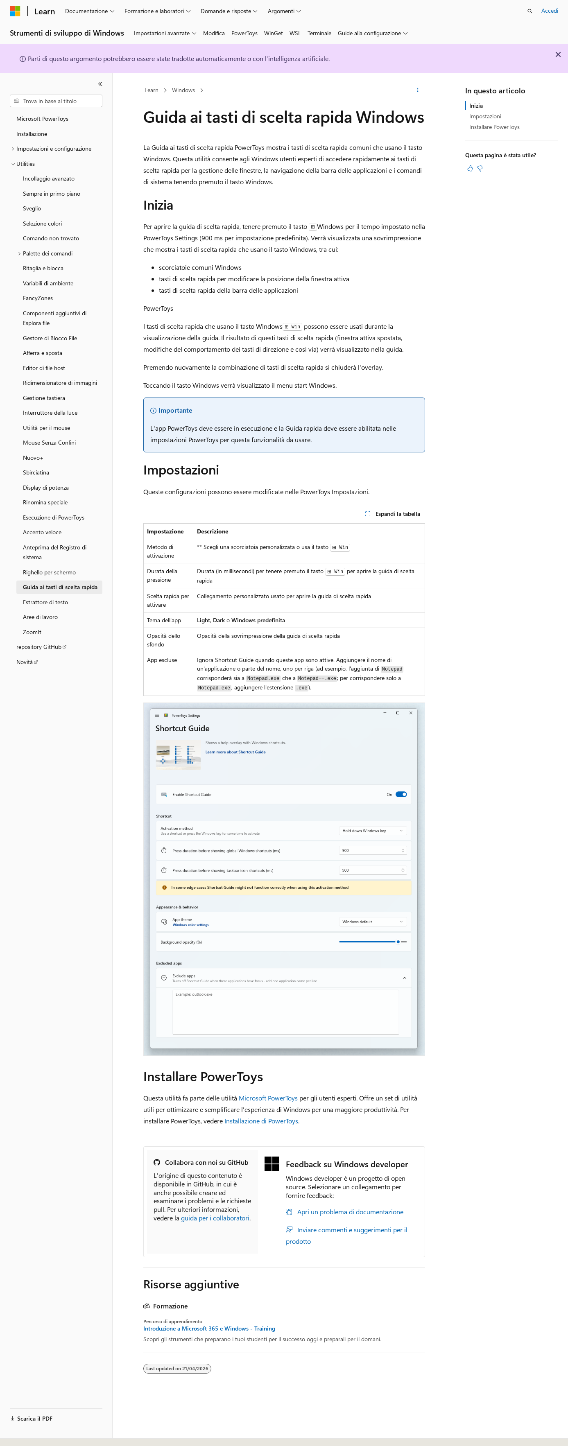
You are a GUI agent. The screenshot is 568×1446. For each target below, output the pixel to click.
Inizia (476, 105)
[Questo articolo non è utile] (480, 168)
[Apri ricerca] (530, 11)
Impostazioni (485, 116)
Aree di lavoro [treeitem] (40, 617)
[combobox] (56, 101)
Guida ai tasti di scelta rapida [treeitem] (60, 587)
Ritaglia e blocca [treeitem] (43, 268)
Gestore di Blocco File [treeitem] (50, 338)
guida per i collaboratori (215, 1217)
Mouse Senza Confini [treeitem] (49, 442)
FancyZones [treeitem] (38, 298)
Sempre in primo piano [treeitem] (51, 193)
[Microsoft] (15, 11)
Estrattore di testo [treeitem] (45, 602)
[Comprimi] (100, 84)
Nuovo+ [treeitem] (33, 457)
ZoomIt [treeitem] (32, 632)
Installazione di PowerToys (261, 1120)
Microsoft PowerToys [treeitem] (42, 118)
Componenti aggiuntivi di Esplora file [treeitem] (54, 318)
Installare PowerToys (494, 127)
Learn (151, 90)
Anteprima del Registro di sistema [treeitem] (54, 552)
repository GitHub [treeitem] (38, 647)
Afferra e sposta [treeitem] (42, 353)
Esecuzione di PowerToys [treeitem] (53, 517)
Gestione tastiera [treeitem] (44, 398)
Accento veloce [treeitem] (42, 532)
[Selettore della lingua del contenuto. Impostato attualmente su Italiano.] (27, 1432)
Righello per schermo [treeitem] (49, 572)
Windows (183, 90)
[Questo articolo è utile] (470, 168)
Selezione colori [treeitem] (42, 223)
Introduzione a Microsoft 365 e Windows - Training (209, 1328)
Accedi (549, 10)
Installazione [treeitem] (31, 134)
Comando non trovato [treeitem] (51, 238)
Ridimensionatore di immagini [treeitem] (60, 382)
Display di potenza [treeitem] (46, 487)
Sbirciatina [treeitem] (36, 472)
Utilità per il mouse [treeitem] (46, 428)
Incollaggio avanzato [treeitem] (49, 178)
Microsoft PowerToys (268, 1098)
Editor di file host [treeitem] (44, 368)
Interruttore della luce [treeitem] (50, 412)
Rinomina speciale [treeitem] (45, 502)
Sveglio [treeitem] (32, 208)
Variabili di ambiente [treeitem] (48, 283)
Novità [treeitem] (24, 662)
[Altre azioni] (417, 90)
